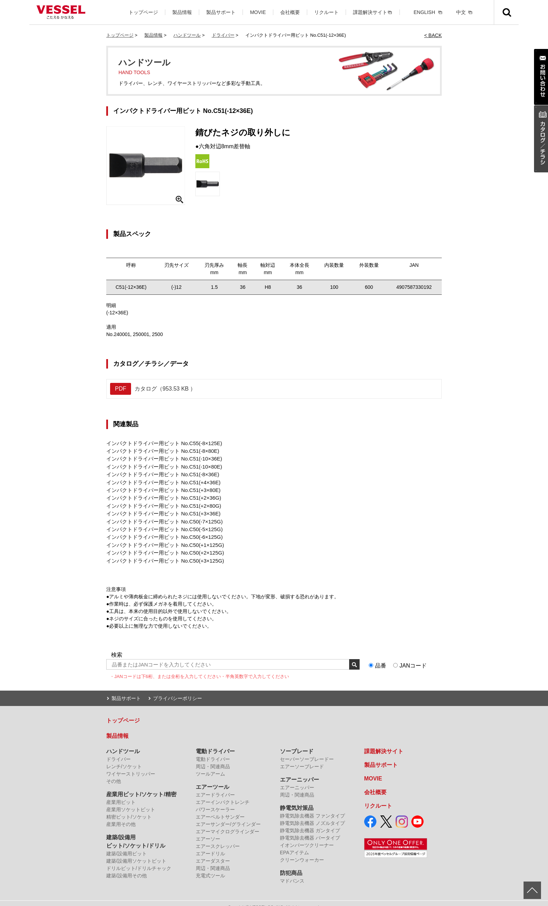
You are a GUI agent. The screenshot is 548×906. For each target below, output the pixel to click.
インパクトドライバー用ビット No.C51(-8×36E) (159, 472)
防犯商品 (291, 865)
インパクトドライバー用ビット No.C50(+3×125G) (161, 553)
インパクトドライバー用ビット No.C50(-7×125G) (160, 516)
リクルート (326, 12)
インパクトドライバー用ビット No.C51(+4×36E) (159, 480)
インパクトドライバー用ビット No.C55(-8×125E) (160, 443)
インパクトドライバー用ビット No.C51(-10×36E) (160, 458)
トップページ (143, 12)
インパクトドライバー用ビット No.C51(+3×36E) (159, 509)
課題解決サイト (370, 12)
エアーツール (212, 779)
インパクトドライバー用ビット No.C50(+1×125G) (161, 538)
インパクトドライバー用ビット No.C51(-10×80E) (160, 465)
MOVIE (258, 12)
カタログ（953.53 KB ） (153, 389)
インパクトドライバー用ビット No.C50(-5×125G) (160, 524)
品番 (380, 658)
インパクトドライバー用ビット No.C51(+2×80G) (160, 502)
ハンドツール (187, 35)
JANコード (413, 658)
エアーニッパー (299, 772)
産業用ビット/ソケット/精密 (141, 786)
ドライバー (223, 35)
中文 (461, 12)
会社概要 (290, 12)
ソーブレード (296, 743)
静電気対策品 (296, 800)
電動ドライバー (215, 743)
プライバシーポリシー (177, 690)
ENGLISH (424, 12)
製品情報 (182, 12)
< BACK (433, 35)
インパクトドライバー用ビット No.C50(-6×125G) (160, 531)
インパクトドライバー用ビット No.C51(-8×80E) (159, 450)
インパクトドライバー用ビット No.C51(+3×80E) (159, 487)
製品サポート (221, 12)
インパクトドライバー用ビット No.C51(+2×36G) (160, 494)
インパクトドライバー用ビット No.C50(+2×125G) (161, 546)
